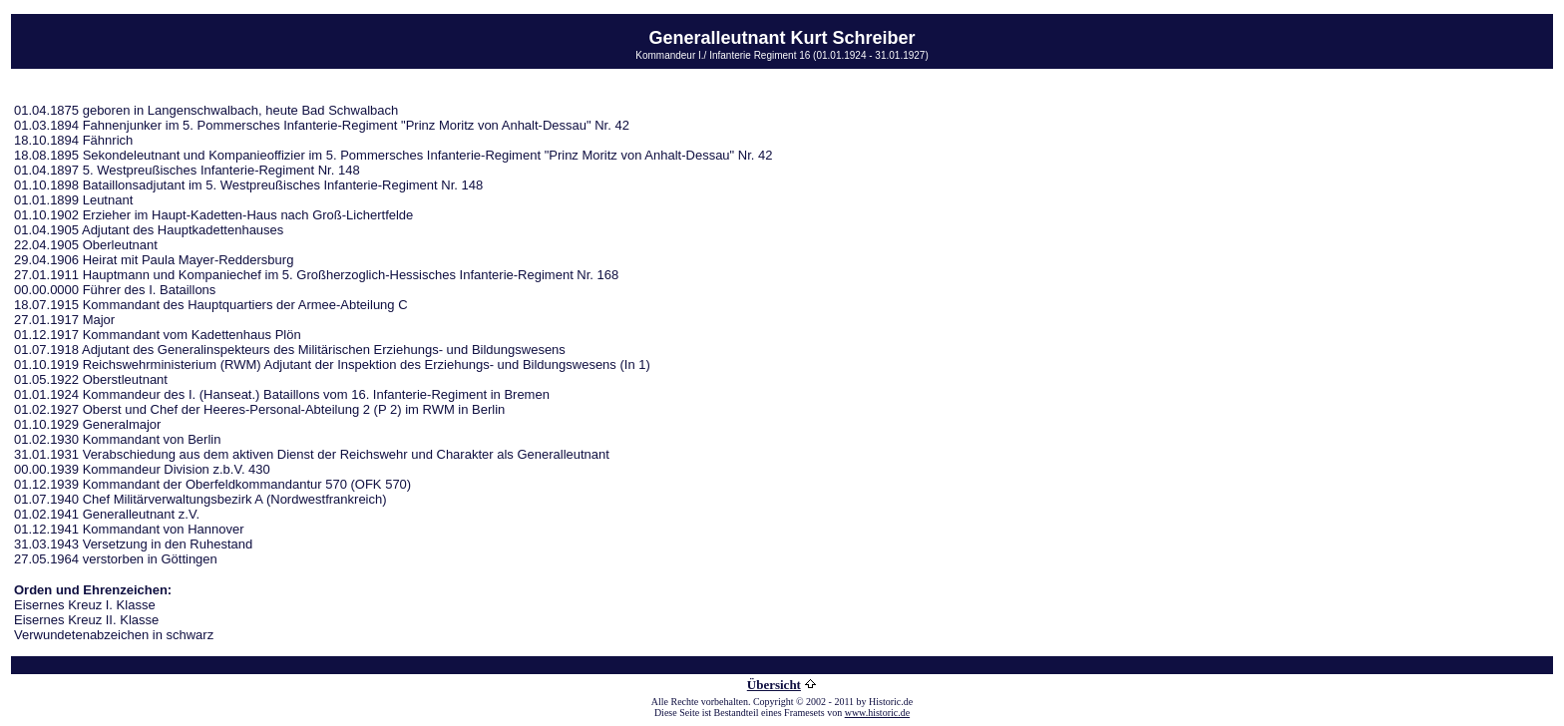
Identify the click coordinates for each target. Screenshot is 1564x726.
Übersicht (774, 684)
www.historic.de (877, 712)
